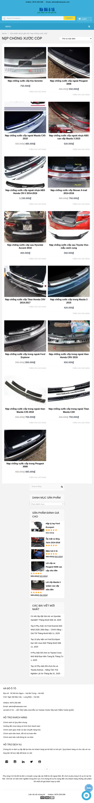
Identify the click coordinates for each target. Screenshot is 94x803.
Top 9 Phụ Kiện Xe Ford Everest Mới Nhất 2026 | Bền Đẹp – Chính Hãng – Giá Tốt (47, 629)
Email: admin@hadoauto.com (58, 2)
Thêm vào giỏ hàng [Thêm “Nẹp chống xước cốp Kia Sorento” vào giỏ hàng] (37, 92)
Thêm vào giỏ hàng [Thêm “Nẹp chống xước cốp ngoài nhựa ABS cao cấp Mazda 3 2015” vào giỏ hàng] (81, 149)
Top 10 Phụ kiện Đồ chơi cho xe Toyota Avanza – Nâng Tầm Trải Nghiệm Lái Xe (44, 670)
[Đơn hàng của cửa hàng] (75, 39)
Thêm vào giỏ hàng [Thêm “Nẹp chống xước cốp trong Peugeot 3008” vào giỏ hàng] (37, 477)
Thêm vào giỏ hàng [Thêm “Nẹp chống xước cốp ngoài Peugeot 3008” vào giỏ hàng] (81, 95)
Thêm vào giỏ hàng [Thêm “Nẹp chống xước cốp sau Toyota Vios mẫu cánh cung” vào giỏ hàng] (81, 259)
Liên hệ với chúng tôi (36, 794)
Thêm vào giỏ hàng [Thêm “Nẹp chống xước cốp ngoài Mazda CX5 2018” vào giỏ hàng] (37, 149)
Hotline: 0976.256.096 (34, 2)
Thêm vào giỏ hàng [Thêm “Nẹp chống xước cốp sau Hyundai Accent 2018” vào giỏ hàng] (37, 259)
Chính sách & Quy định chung (15, 722)
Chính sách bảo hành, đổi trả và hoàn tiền (19, 733)
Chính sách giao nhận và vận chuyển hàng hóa (22, 730)
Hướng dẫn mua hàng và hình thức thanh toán (21, 726)
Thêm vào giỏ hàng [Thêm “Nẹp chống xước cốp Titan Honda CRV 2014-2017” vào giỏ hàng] (37, 307)
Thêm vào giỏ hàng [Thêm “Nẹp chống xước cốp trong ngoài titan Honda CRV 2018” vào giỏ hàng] (81, 368)
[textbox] (47, 504)
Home (4, 33)
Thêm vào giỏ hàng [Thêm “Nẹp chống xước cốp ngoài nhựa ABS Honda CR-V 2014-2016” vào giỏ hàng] (37, 204)
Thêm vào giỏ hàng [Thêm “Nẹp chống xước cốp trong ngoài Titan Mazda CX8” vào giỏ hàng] (81, 423)
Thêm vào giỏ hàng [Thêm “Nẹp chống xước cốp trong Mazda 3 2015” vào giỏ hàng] (81, 313)
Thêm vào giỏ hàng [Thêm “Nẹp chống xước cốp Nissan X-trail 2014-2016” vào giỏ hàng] (81, 204)
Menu (8, 26)
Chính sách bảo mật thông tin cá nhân (18, 737)
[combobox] (47, 504)
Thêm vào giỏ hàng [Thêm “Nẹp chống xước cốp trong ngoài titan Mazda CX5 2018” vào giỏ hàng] (37, 423)
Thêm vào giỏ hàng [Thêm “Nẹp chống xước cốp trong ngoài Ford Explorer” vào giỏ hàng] (37, 368)
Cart (84, 19)
